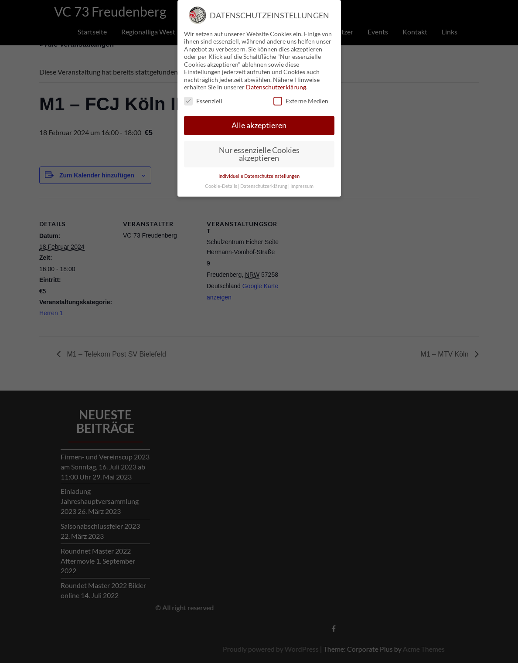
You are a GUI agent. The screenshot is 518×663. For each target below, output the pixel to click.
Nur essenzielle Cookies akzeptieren (259, 154)
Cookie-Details (221, 186)
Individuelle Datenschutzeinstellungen (259, 176)
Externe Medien (300, 101)
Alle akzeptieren (259, 125)
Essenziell (203, 101)
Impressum (302, 186)
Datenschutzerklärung (276, 87)
